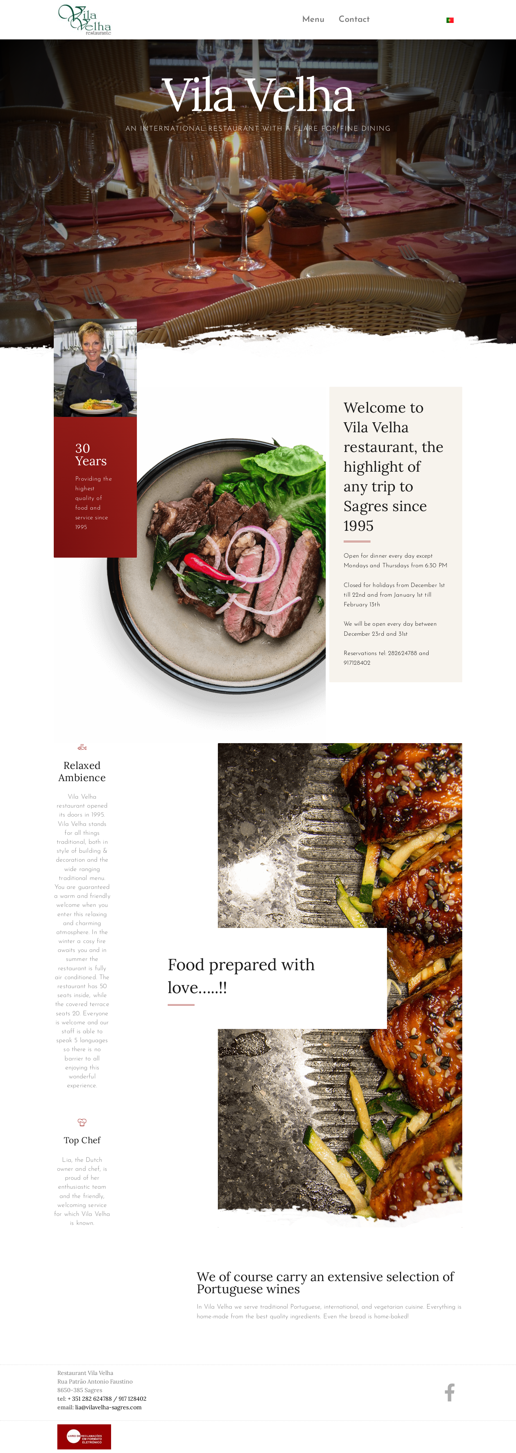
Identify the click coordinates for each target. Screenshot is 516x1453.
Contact (354, 19)
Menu (313, 19)
